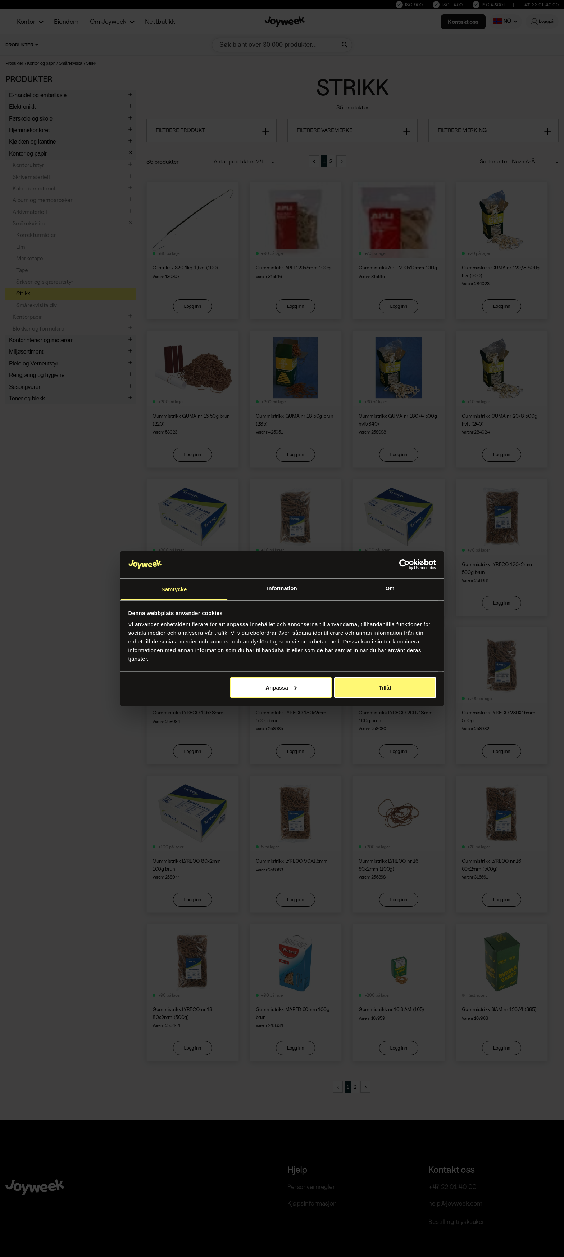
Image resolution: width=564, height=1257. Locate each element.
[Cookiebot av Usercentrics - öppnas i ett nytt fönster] (404, 564)
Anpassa (281, 687)
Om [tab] (389, 588)
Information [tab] (282, 588)
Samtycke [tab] (174, 589)
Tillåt (385, 687)
